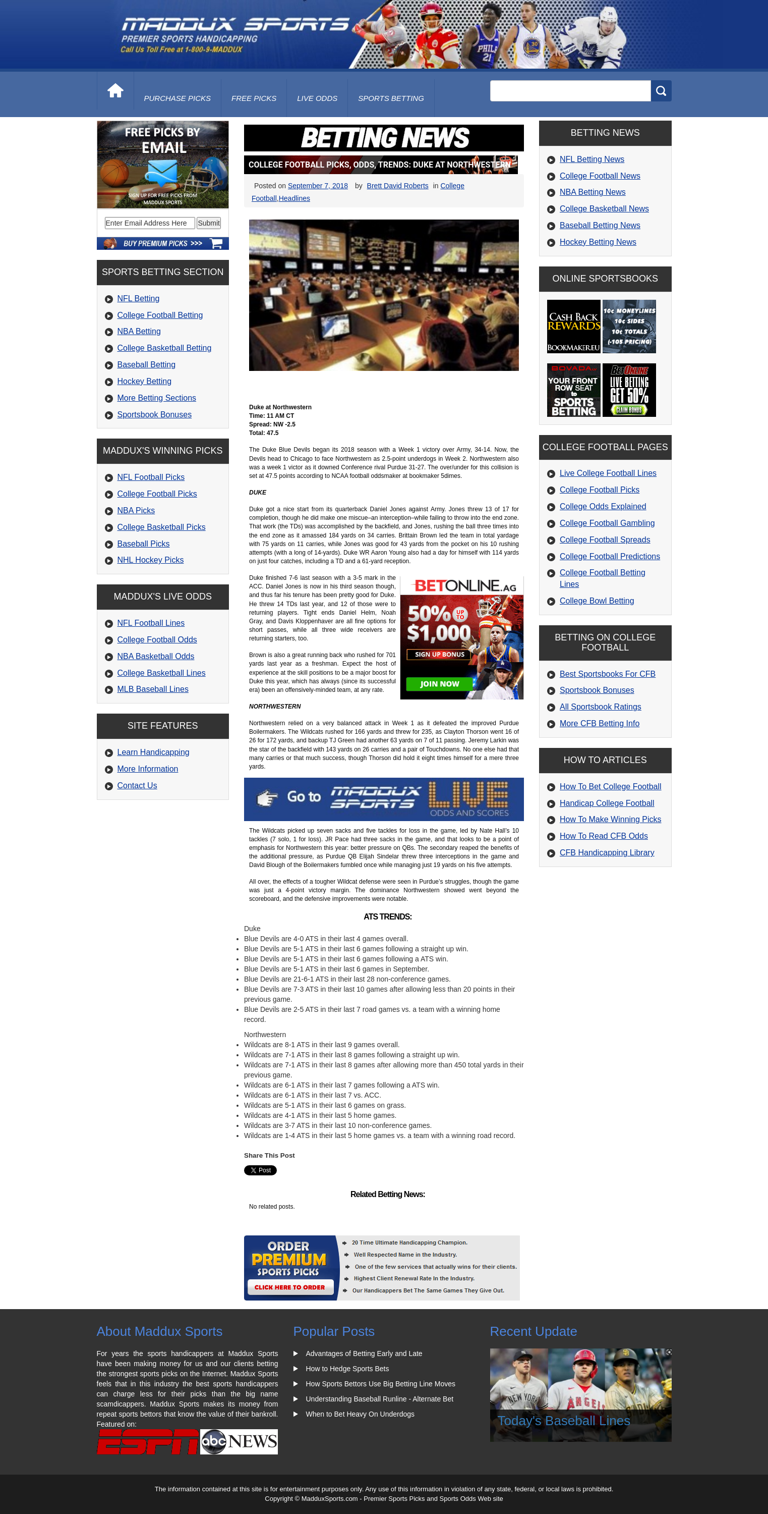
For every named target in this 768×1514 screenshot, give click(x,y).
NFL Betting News (592, 159)
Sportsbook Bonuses (154, 414)
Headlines (294, 198)
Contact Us (137, 785)
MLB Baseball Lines (153, 689)
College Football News (600, 176)
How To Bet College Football (611, 786)
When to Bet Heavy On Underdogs (360, 1414)
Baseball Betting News (600, 225)
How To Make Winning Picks (611, 819)
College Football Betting (160, 315)
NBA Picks (136, 510)
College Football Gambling (607, 523)
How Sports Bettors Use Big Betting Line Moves (380, 1384)
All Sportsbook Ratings (600, 706)
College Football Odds (157, 639)
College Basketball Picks (161, 527)
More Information (148, 769)
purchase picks (177, 98)
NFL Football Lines (151, 623)
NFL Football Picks (151, 477)
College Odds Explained (603, 506)
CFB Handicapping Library (607, 852)
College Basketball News (604, 208)
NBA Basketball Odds (156, 656)
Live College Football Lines (608, 473)
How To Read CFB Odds (604, 836)
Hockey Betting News (598, 242)
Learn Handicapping (153, 752)
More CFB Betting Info (599, 723)
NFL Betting (138, 298)
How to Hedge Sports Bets (347, 1369)
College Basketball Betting (164, 348)
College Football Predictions (610, 556)
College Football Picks (157, 494)
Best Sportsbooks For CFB (608, 674)
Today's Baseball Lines (564, 1420)
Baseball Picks (143, 543)
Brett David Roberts (398, 186)
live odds (317, 98)
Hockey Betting (144, 381)
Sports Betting (391, 98)
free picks (253, 98)
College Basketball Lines (161, 673)
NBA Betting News (593, 192)
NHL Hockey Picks (150, 560)
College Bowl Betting (597, 601)
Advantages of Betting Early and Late (364, 1353)
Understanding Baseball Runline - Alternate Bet (380, 1399)
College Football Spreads (605, 539)
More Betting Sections (157, 398)
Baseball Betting (146, 364)
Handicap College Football (607, 803)
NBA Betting (139, 331)
